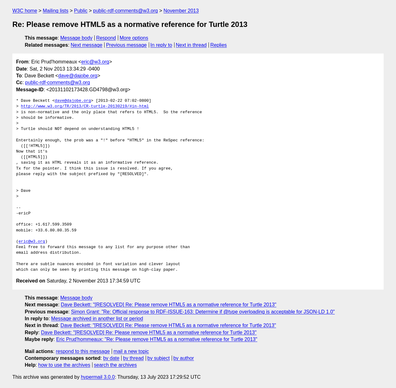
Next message (86, 45)
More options (134, 38)
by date (111, 358)
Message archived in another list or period (97, 318)
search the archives (115, 365)
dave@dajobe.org (77, 75)
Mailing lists (55, 10)
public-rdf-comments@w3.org (125, 10)
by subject (158, 358)
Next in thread (191, 45)
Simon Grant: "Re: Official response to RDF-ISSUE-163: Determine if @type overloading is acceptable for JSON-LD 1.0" (203, 311)
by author (183, 358)
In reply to (161, 45)
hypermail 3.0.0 (97, 377)
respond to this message (83, 351)
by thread (133, 358)
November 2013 (181, 10)
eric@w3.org (95, 61)
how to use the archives (64, 365)
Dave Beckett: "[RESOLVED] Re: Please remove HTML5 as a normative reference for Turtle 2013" (169, 304)
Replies (218, 45)
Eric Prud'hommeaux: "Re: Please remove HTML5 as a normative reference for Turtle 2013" (156, 339)
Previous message (126, 45)
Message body (76, 38)
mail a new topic (131, 351)
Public (81, 10)
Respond (106, 38)
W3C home (24, 10)
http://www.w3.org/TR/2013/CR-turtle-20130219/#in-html (85, 106)
